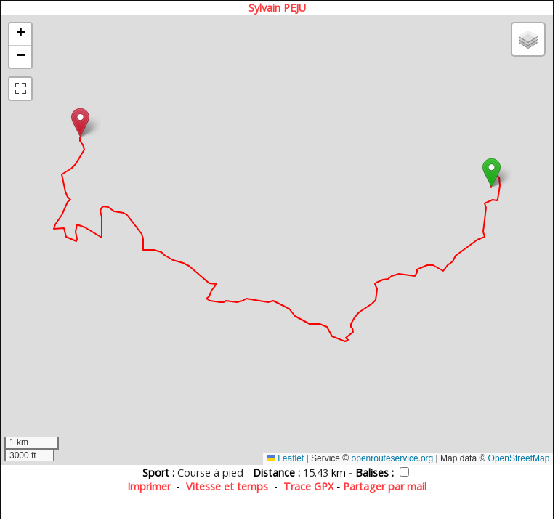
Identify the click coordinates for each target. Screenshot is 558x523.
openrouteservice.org (393, 458)
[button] (491, 172)
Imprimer (149, 486)
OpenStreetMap (519, 458)
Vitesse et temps (227, 486)
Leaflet (285, 458)
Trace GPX (308, 486)
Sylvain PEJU (277, 8)
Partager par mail (384, 486)
